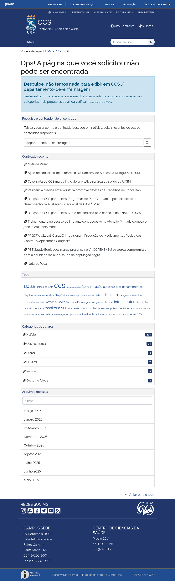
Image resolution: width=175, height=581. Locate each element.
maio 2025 (31, 480)
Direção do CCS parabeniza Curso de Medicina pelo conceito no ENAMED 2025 (82, 212)
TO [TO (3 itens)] (93, 314)
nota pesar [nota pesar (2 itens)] (73, 308)
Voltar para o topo (139, 494)
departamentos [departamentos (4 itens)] (132, 287)
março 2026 (32, 410)
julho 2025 (32, 462)
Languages (57, 12)
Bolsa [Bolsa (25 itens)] (29, 286)
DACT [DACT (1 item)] (118, 286)
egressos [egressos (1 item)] (127, 295)
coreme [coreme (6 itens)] (109, 286)
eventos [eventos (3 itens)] (137, 295)
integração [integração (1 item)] (142, 302)
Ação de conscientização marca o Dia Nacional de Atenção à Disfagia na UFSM (82, 172)
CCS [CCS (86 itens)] (59, 285)
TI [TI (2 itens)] (90, 314)
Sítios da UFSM (125, 12)
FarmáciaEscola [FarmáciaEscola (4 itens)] (55, 302)
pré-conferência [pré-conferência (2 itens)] (119, 308)
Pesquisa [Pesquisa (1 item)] (105, 308)
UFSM (142, 574)
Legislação (129, 4)
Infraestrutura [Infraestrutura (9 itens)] (125, 301)
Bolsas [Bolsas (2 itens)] (40, 286)
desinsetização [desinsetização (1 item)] (73, 295)
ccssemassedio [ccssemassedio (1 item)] (73, 286)
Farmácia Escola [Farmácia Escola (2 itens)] (75, 302)
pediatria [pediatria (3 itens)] (94, 308)
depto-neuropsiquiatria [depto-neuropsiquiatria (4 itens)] (39, 295)
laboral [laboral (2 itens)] (28, 308)
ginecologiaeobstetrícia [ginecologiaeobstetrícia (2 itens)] (99, 302)
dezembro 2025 (35, 428)
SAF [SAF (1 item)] (140, 308)
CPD (152, 574)
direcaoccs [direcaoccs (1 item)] (86, 295)
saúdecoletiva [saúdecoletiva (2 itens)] (32, 314)
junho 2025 (32, 471)
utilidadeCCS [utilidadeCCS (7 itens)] (132, 313)
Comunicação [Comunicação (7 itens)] (91, 286)
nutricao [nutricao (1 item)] (84, 308)
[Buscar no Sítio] (129, 42)
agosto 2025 (33, 454)
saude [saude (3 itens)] (147, 308)
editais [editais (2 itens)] (96, 295)
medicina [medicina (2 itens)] (38, 308)
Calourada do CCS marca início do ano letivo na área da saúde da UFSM (77, 181)
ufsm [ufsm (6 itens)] (100, 314)
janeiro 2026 (33, 419)
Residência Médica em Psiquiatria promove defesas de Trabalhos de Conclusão (83, 190)
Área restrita (146, 12)
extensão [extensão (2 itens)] (29, 302)
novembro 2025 (36, 436)
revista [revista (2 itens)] (134, 308)
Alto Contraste (122, 26)
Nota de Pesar (36, 164)
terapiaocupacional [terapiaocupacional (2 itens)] (76, 314)
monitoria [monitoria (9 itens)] (52, 307)
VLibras (145, 26)
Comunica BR (54, 4)
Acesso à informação (82, 4)
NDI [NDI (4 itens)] (63, 308)
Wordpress (115, 574)
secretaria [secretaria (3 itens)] (47, 314)
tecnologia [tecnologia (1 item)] (59, 314)
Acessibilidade (103, 12)
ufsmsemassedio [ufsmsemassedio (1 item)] (113, 314)
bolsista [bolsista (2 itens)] (48, 286)
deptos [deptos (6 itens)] (60, 295)
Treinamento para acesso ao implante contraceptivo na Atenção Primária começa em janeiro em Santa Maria (86, 224)
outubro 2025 (34, 445)
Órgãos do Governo (155, 4)
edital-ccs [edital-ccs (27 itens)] (111, 294)
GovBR (9, 4)
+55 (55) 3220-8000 (37, 560)
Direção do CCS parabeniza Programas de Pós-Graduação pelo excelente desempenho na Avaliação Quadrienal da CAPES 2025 (78, 201)
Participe (109, 4)
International (81, 12)
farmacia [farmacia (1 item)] (39, 302)
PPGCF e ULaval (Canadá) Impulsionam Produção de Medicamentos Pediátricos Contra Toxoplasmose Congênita (83, 238)
